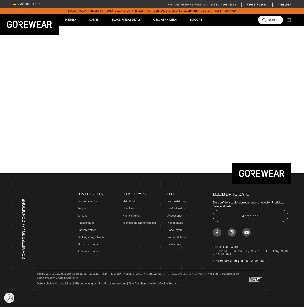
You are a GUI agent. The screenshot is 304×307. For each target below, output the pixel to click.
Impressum (118, 283)
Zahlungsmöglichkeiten (91, 237)
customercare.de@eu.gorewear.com (239, 261)
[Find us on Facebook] (217, 232)
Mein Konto (129, 201)
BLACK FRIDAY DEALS (126, 20)
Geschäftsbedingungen (81, 283)
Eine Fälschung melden (143, 283)
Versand (82, 215)
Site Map (103, 283)
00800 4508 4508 (222, 4)
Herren (71, 20)
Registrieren (257, 4)
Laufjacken (174, 244)
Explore (195, 20)
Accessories (175, 215)
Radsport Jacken (177, 237)
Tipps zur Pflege (87, 244)
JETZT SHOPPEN (225, 10)
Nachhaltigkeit (131, 215)
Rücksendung (86, 223)
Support (82, 208)
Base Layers (175, 230)
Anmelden (284, 4)
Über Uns (128, 208)
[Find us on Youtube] (246, 232)
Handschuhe (175, 223)
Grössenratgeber (88, 251)
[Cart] (289, 20)
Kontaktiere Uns (87, 201)
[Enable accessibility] (9, 298)
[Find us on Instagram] (232, 232)
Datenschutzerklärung (50, 283)
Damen (94, 20)
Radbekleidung (176, 201)
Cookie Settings (169, 283)
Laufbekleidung (177, 208)
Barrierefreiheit (86, 230)
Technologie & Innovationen (139, 223)
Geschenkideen (165, 20)
